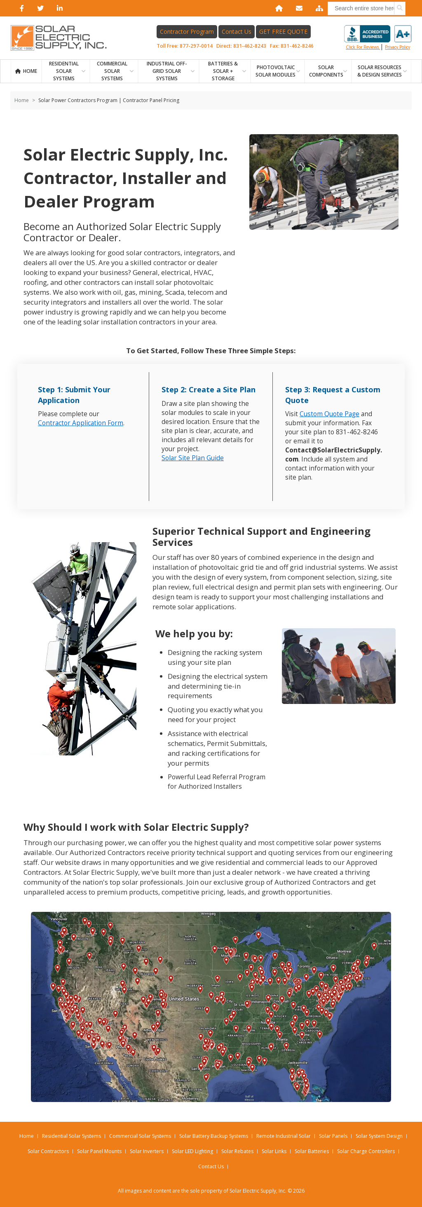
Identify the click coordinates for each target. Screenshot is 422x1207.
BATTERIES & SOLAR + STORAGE (223, 71)
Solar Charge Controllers (366, 1151)
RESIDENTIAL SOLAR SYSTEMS (64, 71)
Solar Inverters (147, 1151)
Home (30, 71)
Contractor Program (187, 31)
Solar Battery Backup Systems (213, 1135)
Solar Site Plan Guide (193, 458)
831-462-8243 (249, 45)
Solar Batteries (312, 1151)
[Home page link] (63, 37)
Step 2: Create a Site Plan (209, 389)
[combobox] (367, 8)
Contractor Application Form (80, 423)
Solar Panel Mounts (99, 1151)
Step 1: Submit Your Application (74, 394)
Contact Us (236, 31)
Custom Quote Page (329, 414)
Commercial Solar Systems (112, 71)
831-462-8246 (297, 45)
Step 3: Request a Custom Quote (332, 394)
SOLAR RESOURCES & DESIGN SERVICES (379, 71)
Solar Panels (333, 1135)
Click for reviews (378, 37)
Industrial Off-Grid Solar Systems (167, 71)
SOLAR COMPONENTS (326, 71)
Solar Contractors (48, 1151)
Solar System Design (379, 1135)
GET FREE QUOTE (283, 31)
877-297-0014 (196, 45)
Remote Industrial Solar (283, 1135)
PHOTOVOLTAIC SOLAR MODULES (275, 71)
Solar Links (274, 1151)
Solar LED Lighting (192, 1151)
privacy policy (397, 47)
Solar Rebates (237, 1151)
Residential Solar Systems (71, 1135)
